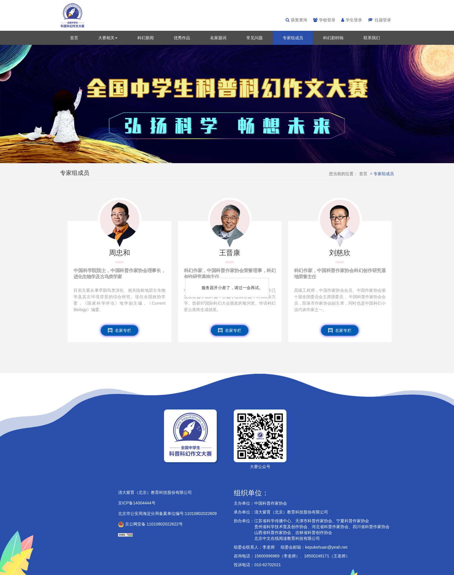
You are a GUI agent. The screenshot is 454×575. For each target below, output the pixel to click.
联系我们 (371, 37)
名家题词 (218, 37)
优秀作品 (182, 37)
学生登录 (351, 20)
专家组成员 (293, 37)
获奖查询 (296, 20)
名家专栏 (119, 330)
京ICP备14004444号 (137, 503)
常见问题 (254, 37)
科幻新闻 (145, 37)
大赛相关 (107, 37)
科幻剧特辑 (333, 37)
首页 (74, 37)
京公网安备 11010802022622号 (150, 524)
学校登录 (324, 20)
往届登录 (379, 20)
